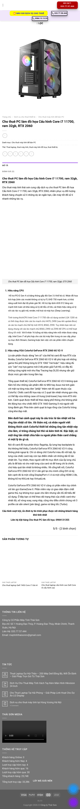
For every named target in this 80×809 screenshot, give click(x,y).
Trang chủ (6, 117)
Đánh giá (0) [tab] (8, 171)
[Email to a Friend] (20, 153)
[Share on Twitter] (15, 153)
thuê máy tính (22, 147)
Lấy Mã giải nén (42, 780)
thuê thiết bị (53, 147)
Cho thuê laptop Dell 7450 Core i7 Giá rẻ (20, 585)
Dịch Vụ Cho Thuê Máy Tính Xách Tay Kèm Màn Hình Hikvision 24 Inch (42, 684)
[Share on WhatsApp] (5, 153)
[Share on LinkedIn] (31, 153)
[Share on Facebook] (10, 153)
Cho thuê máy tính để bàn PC (51, 117)
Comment (14, 706)
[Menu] (4, 5)
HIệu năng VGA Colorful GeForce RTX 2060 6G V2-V (35, 350)
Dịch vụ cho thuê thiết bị (24, 117)
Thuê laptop (11, 147)
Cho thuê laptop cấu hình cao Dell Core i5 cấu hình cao (58, 586)
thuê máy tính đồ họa (38, 147)
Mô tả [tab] (5, 165)
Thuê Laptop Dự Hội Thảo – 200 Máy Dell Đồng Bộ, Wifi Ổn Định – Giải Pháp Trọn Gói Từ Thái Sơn (43, 675)
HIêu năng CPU (15, 290)
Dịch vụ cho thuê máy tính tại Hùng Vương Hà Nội (35, 702)
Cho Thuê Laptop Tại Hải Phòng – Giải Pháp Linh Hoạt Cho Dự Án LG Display (42, 694)
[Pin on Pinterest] (26, 153)
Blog (40, 801)
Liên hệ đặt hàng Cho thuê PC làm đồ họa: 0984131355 (40, 519)
